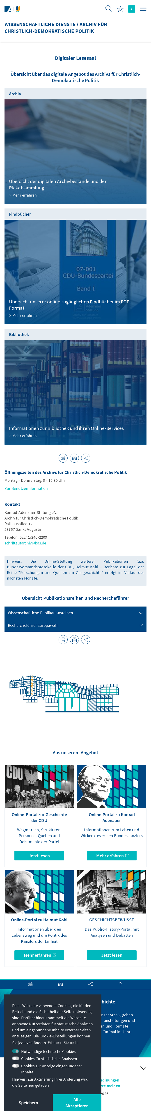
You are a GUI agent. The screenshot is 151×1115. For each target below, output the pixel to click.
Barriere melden (105, 1085)
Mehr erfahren (112, 855)
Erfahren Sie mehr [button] (63, 1042)
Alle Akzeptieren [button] (77, 1102)
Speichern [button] (28, 1102)
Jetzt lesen (39, 855)
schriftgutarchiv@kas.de (25, 543)
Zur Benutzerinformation (26, 488)
